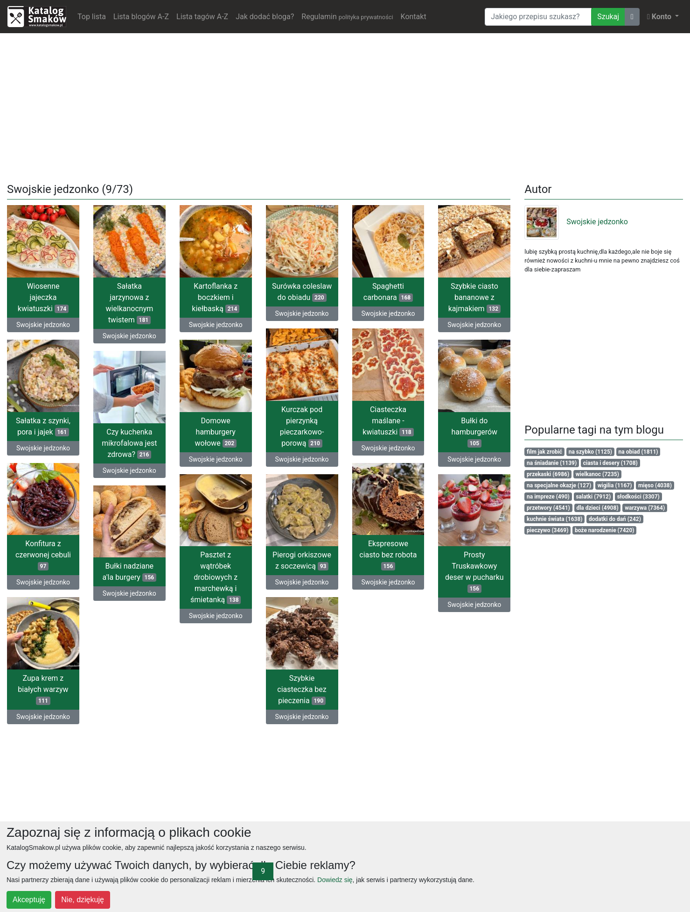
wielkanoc (597, 474)
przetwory (548, 508)
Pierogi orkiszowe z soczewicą (301, 560)
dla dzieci (597, 508)
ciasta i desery (610, 463)
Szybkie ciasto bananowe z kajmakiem (474, 297)
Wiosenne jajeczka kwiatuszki (43, 297)
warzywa (645, 508)
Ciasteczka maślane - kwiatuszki (387, 420)
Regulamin (347, 16)
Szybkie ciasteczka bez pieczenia (301, 689)
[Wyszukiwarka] (538, 17)
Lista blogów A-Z (141, 16)
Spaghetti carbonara (388, 292)
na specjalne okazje (559, 485)
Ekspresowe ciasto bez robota (388, 554)
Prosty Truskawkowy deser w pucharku (474, 571)
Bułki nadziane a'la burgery (129, 572)
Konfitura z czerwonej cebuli (43, 554)
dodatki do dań (615, 519)
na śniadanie (552, 463)
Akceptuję (29, 900)
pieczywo (547, 530)
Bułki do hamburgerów (475, 432)
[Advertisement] (345, 106)
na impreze (548, 496)
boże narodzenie (604, 530)
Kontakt (413, 16)
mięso (655, 485)
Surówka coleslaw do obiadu (302, 292)
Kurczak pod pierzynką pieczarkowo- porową (302, 426)
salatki (593, 496)
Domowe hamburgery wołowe (216, 432)
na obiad (638, 452)
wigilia (615, 485)
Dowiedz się (334, 880)
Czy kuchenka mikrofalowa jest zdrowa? (129, 443)
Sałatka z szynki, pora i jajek (43, 426)
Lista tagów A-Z (202, 16)
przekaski (548, 474)
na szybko (590, 452)
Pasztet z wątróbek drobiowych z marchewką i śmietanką (215, 577)
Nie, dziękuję (82, 900)
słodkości (638, 496)
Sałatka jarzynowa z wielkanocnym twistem (129, 303)
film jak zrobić (544, 452)
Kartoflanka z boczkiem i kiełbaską (215, 297)
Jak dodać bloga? (265, 16)
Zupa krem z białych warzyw (43, 689)
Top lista (91, 16)
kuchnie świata (554, 519)
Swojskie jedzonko (43, 324)
